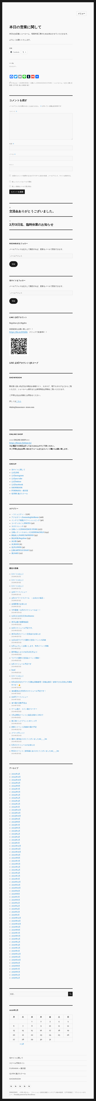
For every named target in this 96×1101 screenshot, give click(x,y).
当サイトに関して (18, 469)
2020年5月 (15, 939)
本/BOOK (15, 544)
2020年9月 (15, 927)
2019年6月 (15, 972)
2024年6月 (15, 792)
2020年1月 (15, 951)
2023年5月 (15, 831)
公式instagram (17, 475)
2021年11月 (15, 885)
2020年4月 (15, 942)
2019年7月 (15, 969)
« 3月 (22, 1044)
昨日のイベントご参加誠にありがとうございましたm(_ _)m (35, 751)
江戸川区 (15, 85)
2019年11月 (15, 957)
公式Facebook (17, 484)
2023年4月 (15, 834)
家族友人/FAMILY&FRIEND (22, 535)
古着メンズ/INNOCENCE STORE (41, 83)
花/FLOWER (16, 547)
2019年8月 (15, 966)
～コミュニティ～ (18, 514)
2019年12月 (16, 954)
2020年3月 (15, 945)
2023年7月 (15, 825)
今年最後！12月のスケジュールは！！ (26, 610)
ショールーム (58, 83)
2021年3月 (15, 909)
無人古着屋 (22, 85)
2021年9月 (15, 891)
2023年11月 (16, 813)
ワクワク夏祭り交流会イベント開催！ (26, 658)
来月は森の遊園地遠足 (20, 622)
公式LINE (15, 472)
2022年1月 (15, 879)
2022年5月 (15, 867)
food (13, 670)
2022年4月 (15, 870)
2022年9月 (15, 855)
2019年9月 (15, 963)
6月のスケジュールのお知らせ (23, 745)
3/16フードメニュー (19, 592)
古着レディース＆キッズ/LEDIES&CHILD (27, 532)
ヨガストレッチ (17, 526)
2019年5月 (15, 975)
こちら (18, 401)
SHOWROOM (16, 487)
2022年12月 (16, 846)
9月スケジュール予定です (21, 664)
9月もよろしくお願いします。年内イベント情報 (30, 646)
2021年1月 (15, 915)
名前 (11, 144)
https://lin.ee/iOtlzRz (18, 332)
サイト (11, 165)
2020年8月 (15, 930)
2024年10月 (16, 780)
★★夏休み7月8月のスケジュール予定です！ (28, 691)
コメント (13, 111)
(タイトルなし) (17, 574)
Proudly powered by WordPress (24, 1095)
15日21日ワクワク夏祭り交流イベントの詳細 (28, 640)
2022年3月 (15, 873)
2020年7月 (15, 933)
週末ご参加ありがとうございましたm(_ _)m (29, 739)
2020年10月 (16, 924)
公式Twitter (16, 481)
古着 (69, 83)
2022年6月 (15, 864)
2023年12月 (16, 810)
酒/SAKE (14, 553)
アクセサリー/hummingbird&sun (25, 517)
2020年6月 (15, 936)
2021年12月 (16, 882)
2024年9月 (15, 783)
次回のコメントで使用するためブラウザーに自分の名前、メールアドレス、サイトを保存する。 (42, 176)
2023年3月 (15, 837)
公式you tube (16, 478)
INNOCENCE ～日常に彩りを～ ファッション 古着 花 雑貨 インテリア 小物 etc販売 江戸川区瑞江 (41, 1092)
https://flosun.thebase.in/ (20, 443)
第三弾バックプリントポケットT (24, 721)
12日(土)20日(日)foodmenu (22, 616)
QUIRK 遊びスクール (19, 493)
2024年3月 (15, 801)
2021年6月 (15, 900)
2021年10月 (16, 888)
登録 (13, 264)
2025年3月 (15, 774)
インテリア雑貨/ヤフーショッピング (25, 520)
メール (12, 154)
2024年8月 (15, 786)
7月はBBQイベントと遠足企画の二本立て (27, 715)
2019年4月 (15, 978)
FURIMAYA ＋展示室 (19, 490)
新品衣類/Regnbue (19, 538)
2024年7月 (15, 789)
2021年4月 (15, 906)
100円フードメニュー (19, 697)
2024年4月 (15, 798)
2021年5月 (15, 903)
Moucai (14, 83)
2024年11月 (16, 777)
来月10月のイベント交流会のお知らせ (26, 634)
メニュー (81, 14)
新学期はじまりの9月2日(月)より (24, 652)
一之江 (65, 83)
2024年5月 (15, 795)
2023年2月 (15, 840)
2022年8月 (15, 858)
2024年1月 (15, 807)
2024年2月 (15, 804)
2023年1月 (15, 843)
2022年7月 (15, 861)
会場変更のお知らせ (19, 604)
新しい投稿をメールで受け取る (21, 186)
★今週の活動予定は (19, 703)
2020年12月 (16, 918)
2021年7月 (15, 897)
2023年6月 (15, 828)
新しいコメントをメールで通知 (21, 182)
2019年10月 (16, 960)
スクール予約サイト (17, 1063)
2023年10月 (16, 816)
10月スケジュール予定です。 (22, 628)
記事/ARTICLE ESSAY (20, 550)
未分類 (14, 541)
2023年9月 (15, 819)
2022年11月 (16, 849)
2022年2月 (15, 876)
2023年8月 (15, 822)
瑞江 (28, 85)
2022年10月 (16, 852)
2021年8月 (15, 894)
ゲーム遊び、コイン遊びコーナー (24, 709)
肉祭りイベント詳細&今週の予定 (24, 727)
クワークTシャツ (18, 733)
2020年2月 (15, 948)
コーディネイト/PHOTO (20, 523)
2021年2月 (15, 912)
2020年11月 (16, 921)
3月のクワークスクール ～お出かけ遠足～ (28, 598)
